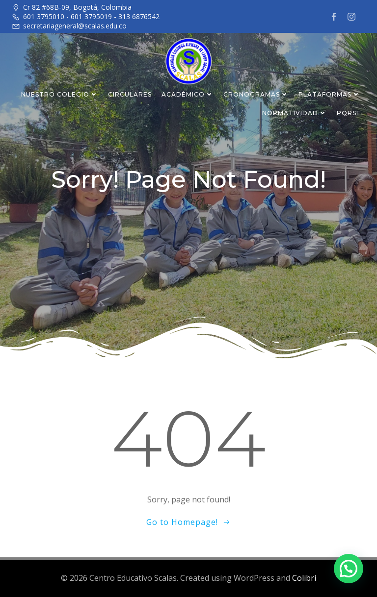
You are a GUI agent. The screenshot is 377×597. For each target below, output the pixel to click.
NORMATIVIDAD (294, 112)
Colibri (304, 577)
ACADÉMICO (188, 94)
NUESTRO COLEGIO (59, 94)
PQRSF (348, 112)
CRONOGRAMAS (256, 94)
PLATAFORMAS (329, 94)
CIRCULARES (130, 94)
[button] (348, 567)
